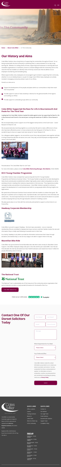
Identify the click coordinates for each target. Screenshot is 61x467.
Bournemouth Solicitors (46, 412)
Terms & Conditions (54, 462)
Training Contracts (31, 408)
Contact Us (43, 404)
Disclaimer (44, 464)
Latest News (30, 412)
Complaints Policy (45, 416)
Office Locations (31, 404)
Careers (29, 406)
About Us (29, 410)
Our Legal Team (44, 408)
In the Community (31, 416)
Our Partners (44, 406)
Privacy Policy (45, 379)
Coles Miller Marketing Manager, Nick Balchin (36, 169)
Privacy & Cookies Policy (53, 464)
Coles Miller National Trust (10, 289)
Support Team (44, 414)
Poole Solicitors (44, 410)
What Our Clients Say (32, 414)
